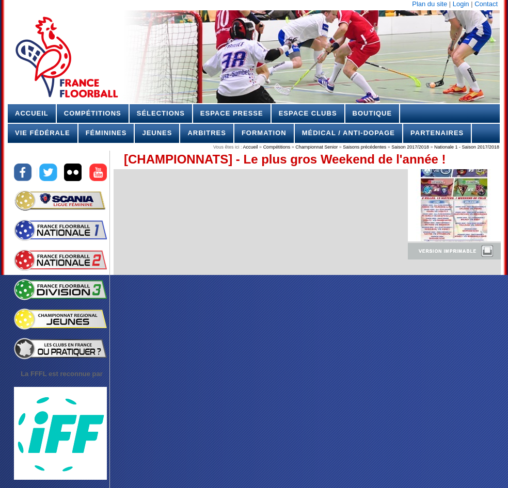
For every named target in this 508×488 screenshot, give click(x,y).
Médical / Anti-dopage (348, 133)
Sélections (161, 113)
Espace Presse (231, 113)
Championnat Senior (316, 147)
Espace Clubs (308, 113)
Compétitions (92, 113)
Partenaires (437, 133)
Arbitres (206, 133)
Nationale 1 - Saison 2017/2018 (466, 147)
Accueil (32, 113)
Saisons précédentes (364, 147)
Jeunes (157, 133)
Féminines (106, 133)
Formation (264, 133)
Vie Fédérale (42, 133)
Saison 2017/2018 (410, 147)
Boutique (372, 113)
